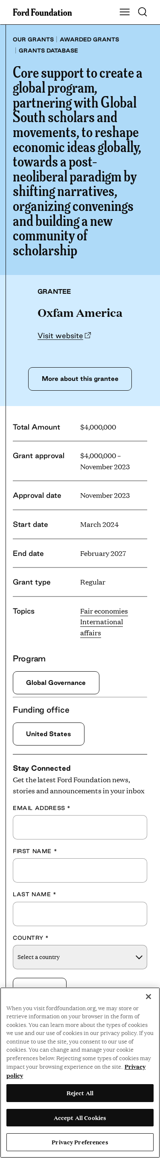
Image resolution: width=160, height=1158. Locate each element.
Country (31, 938)
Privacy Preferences (80, 1142)
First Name (35, 851)
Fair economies (104, 611)
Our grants (33, 39)
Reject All (80, 1092)
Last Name (35, 894)
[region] (80, 1072)
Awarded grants (89, 39)
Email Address (42, 808)
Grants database (48, 50)
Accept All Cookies (80, 1117)
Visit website (60, 335)
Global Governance (56, 682)
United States (48, 733)
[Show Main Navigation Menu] (125, 12)
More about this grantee (80, 378)
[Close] (148, 996)
